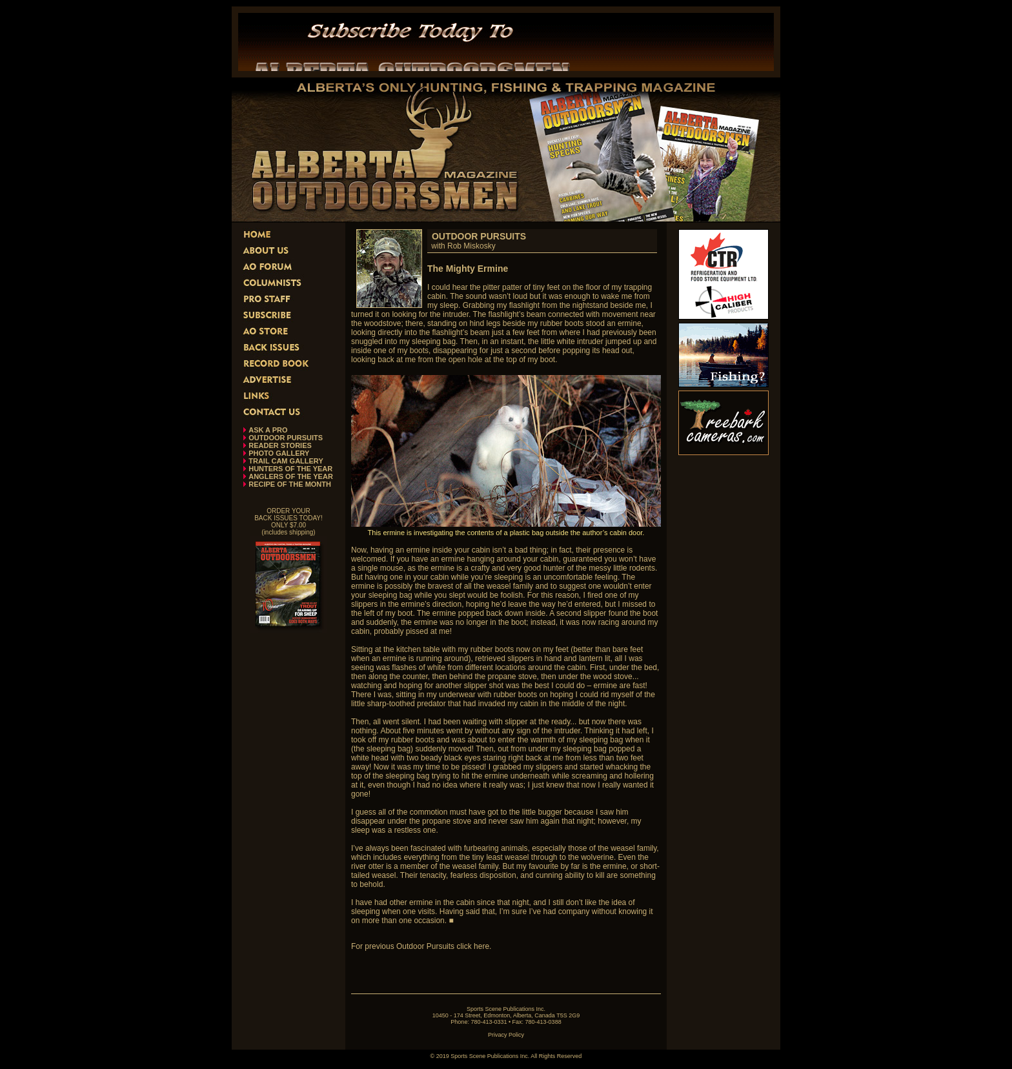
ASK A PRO (267, 430)
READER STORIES (280, 445)
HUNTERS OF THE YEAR (290, 469)
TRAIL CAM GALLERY (285, 461)
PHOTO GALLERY (278, 453)
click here (472, 946)
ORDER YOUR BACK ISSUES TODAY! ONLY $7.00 (288, 518)
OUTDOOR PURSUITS (285, 438)
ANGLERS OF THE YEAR (290, 476)
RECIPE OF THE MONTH (289, 484)
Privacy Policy (506, 1035)
